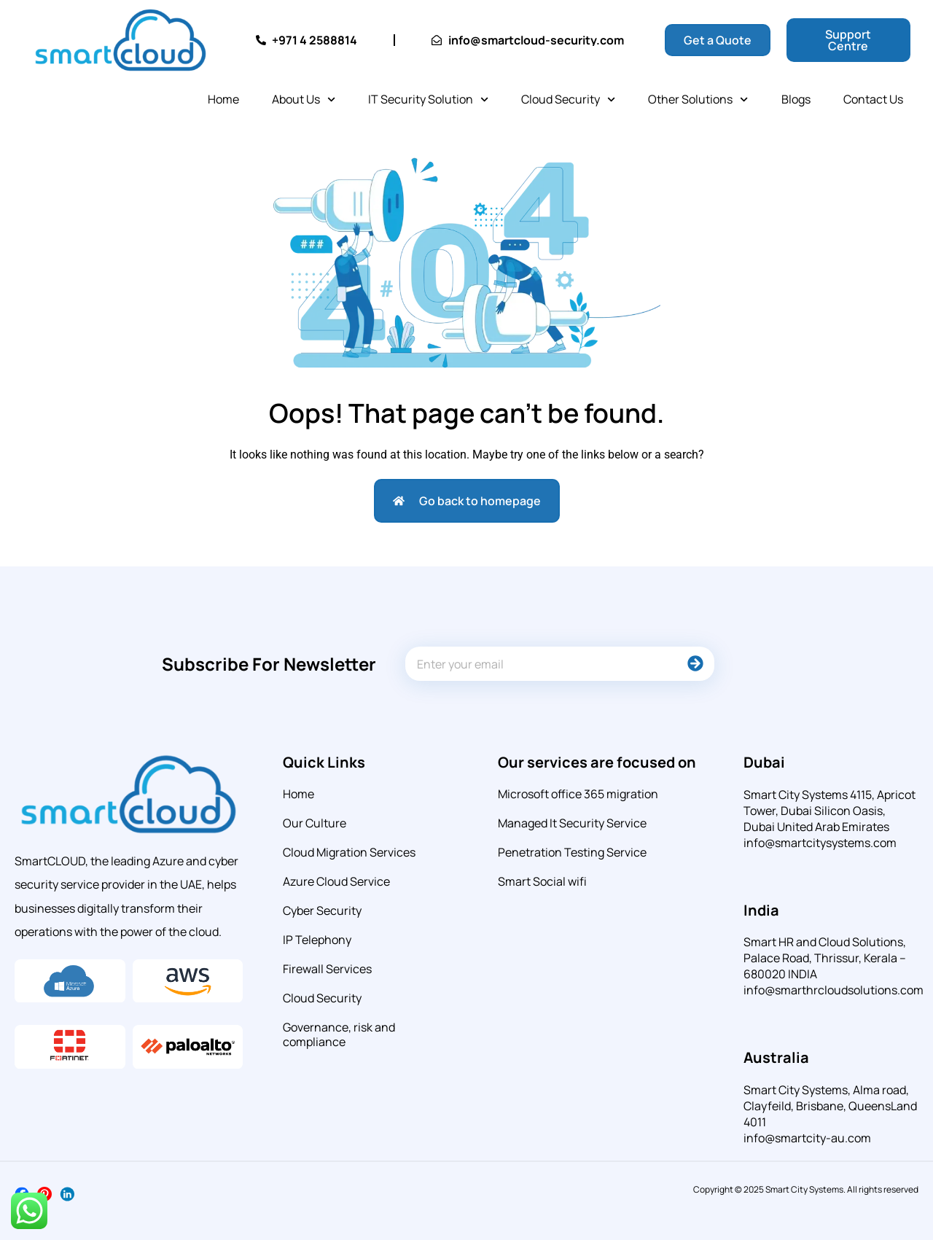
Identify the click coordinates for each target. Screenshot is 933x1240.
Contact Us (873, 99)
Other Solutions (698, 99)
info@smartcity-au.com (807, 1138)
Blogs (796, 99)
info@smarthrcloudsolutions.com (833, 990)
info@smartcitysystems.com (820, 843)
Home (223, 99)
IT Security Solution (428, 99)
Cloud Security (568, 99)
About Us (303, 99)
